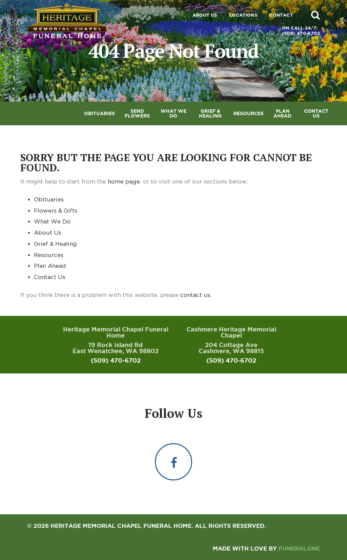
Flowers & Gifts (55, 211)
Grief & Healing (55, 244)
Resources (48, 255)
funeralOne (299, 548)
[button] (315, 15)
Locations (243, 15)
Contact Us (49, 277)
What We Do (52, 221)
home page (124, 181)
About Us (204, 15)
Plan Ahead (50, 266)
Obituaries (49, 199)
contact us (195, 295)
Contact (281, 15)
